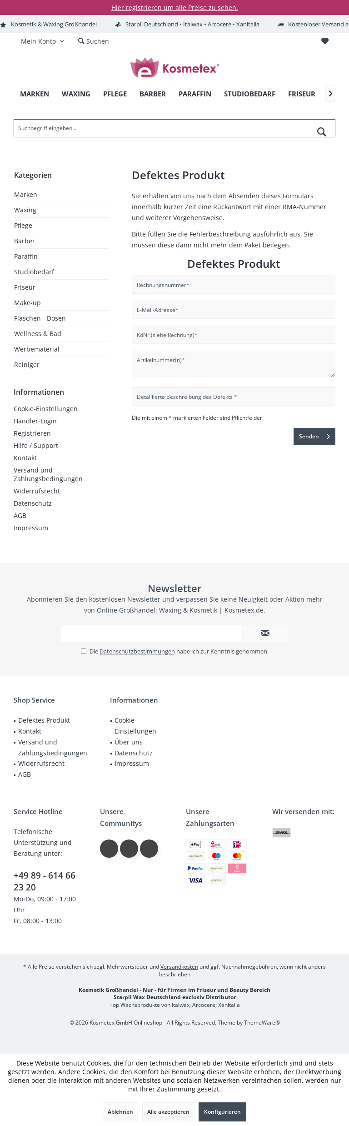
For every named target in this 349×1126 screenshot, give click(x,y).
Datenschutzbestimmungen (137, 651)
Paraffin (26, 256)
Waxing (25, 210)
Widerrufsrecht (37, 491)
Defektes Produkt (44, 720)
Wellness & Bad (37, 333)
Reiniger (27, 364)
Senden (314, 434)
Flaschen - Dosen (40, 318)
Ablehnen (120, 1112)
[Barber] (152, 94)
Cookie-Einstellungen (46, 408)
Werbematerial (37, 349)
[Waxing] (76, 94)
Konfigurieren (222, 1112)
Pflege (23, 225)
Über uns (129, 742)
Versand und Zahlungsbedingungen (48, 474)
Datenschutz (33, 503)
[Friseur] (302, 94)
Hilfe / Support (36, 445)
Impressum (31, 527)
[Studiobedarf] (250, 94)
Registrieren (32, 433)
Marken (25, 194)
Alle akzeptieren (168, 1112)
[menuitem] (324, 41)
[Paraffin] (195, 94)
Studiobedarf (34, 271)
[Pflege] (115, 94)
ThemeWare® (262, 1022)
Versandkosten (179, 966)
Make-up (27, 302)
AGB (20, 515)
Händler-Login (35, 421)
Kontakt (25, 457)
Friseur (24, 287)
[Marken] (34, 94)
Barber (24, 240)
